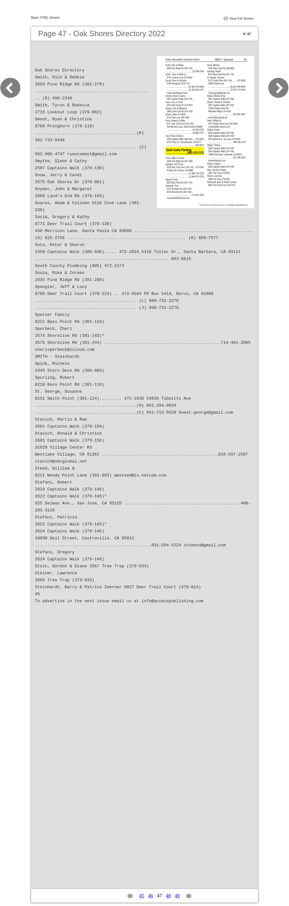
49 (177, 895)
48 (168, 895)
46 (150, 895)
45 (141, 895)
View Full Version (241, 18)
